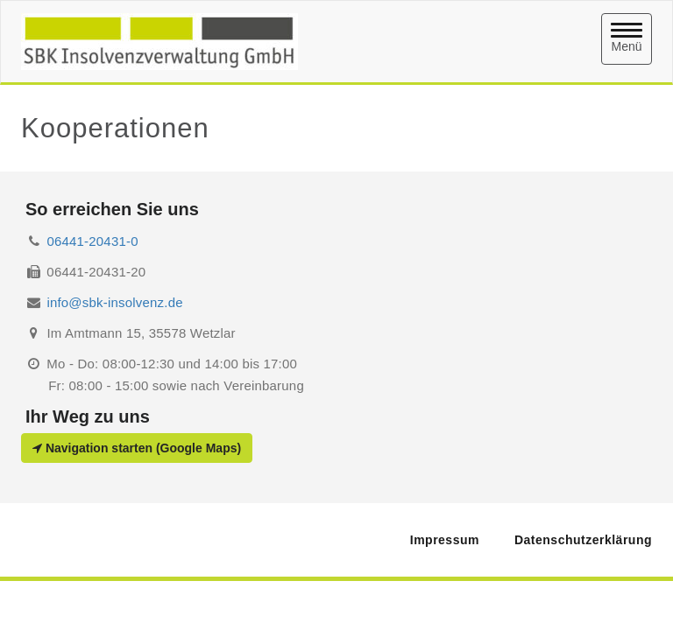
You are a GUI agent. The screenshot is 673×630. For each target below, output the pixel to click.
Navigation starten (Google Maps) (136, 448)
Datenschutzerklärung (583, 540)
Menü (626, 38)
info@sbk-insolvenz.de (114, 302)
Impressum (444, 540)
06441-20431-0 (92, 241)
